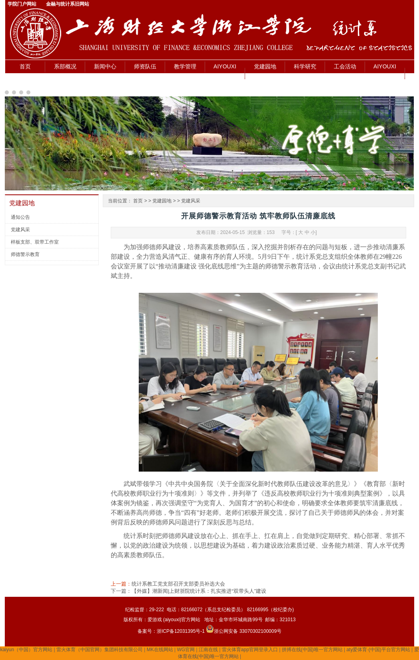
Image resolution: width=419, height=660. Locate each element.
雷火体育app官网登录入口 (250, 649)
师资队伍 (145, 66)
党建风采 (20, 229)
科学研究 (305, 66)
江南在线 (208, 649)
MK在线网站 (160, 649)
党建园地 (265, 66)
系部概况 (65, 66)
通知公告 (20, 217)
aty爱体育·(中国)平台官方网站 (378, 649)
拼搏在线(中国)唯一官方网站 (312, 649)
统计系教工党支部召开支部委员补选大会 (178, 584)
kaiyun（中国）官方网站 (26, 649)
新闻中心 (105, 66)
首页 (25, 66)
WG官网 (186, 649)
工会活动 (345, 66)
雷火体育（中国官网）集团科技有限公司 (99, 649)
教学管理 (185, 66)
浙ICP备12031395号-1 (181, 631)
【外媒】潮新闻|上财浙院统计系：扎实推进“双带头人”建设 (199, 591)
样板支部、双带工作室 (35, 242)
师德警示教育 (25, 254)
